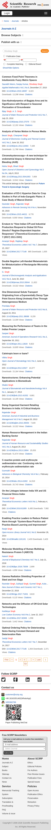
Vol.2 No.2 (6, 142)
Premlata (8, 306)
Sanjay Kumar (22, 84)
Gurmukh (8, 471)
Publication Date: (13, 56)
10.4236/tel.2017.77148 (17, 251)
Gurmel (35, 584)
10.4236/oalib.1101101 (16, 539)
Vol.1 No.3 (42, 337)
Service (6, 786)
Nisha (7, 166)
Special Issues (34, 782)
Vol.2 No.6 (6, 279)
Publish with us (11, 42)
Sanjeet (8, 333)
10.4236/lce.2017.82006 (17, 618)
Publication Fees (35, 778)
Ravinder (8, 584)
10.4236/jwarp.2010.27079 (18, 122)
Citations (28, 94)
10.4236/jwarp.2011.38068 (18, 316)
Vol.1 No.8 (31, 532)
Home (6, 21)
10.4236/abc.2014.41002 (17, 481)
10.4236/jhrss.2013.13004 (18, 450)
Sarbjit (7, 638)
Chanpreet (20, 135)
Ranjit (7, 529)
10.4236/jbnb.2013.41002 (17, 395)
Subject (5, 766)
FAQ (4, 810)
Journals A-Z (7, 763)
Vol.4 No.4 (32, 207)
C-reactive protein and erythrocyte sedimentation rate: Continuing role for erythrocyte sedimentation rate (22, 463)
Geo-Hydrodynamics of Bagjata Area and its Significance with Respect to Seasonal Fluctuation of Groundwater (24, 104)
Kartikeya (8, 611)
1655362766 (10, 702)
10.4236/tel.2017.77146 (17, 649)
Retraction (32, 802)
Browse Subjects (12, 35)
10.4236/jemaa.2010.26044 (18, 282)
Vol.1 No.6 (24, 87)
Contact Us (6, 778)
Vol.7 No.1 (37, 587)
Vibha (7, 357)
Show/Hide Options (11, 68)
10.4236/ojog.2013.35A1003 (18, 177)
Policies (32, 786)
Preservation (33, 798)
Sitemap (5, 774)
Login (7, 13)
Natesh (7, 556)
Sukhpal (22, 584)
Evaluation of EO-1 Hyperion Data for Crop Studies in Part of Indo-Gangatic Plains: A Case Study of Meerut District (24, 196)
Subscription (7, 798)
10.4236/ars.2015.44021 (17, 214)
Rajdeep (22, 241)
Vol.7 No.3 (34, 560)
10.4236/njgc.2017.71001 (17, 594)
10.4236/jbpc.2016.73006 (17, 567)
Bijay (7, 111)
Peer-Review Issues (36, 774)
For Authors (32, 770)
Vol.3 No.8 (42, 309)
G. (5, 272)
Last (39, 660)
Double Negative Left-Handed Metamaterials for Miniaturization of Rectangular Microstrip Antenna (25, 264)
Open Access (33, 790)
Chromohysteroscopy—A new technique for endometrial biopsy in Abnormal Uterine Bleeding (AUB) (24, 158)
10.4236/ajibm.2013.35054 (18, 423)
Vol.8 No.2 (25, 615)
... (29, 660)
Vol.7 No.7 (32, 245)
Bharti (18, 166)
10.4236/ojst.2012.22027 (17, 368)
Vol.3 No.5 (18, 419)
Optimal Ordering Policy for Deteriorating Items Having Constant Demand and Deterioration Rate (23, 631)
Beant (7, 135)
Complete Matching (15, 64)
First (6, 660)
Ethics (30, 763)
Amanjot (8, 241)
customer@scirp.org (13, 694)
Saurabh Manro (8, 84)
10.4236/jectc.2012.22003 (17, 146)
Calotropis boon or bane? (15, 353)
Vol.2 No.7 (42, 115)
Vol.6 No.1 (32, 501)
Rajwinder (9, 412)
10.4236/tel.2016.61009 (17, 508)
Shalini (7, 385)
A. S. (17, 111)
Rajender (22, 204)
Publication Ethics (35, 794)
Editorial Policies (35, 766)
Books (4, 770)
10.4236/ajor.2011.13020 (17, 344)
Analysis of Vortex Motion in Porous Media (24, 131)
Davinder (8, 204)
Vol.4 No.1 (35, 474)
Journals (15, 21)
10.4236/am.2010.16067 (17, 91)
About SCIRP (35, 758)
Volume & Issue (8, 813)
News (4, 782)
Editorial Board (35, 64)
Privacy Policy (33, 806)
